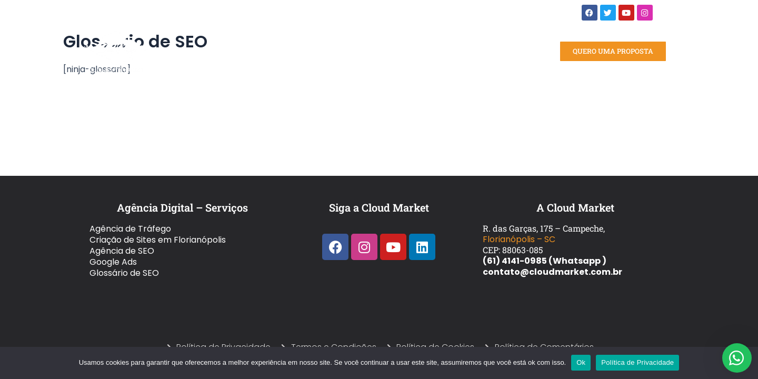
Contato (462, 51)
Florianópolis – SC (519, 239)
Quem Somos (378, 51)
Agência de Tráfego (130, 229)
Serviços (266, 52)
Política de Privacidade (637, 362)
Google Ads (113, 262)
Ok (580, 362)
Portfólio (321, 51)
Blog (423, 51)
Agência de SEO (121, 251)
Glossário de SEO (124, 273)
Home (221, 51)
